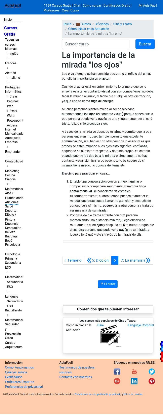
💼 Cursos (83, 24)
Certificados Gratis (117, 5)
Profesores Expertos (19, 382)
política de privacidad (108, 394)
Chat (77, 5)
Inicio (8, 20)
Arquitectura (14, 347)
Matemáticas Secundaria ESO (14, 282)
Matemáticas (14, 189)
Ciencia (10, 179)
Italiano (14, 78)
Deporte (10, 211)
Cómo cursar (92, 5)
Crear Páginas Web (12, 101)
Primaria (11, 258)
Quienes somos (16, 372)
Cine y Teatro (122, 24)
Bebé (8, 240)
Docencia (11, 224)
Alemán (10, 73)
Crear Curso (70, 10)
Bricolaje (11, 236)
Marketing (12, 171)
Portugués (12, 87)
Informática (13, 91)
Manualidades (15, 134)
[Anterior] (97, 260)
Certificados (13, 377)
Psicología (12, 244)
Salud (9, 206)
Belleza (10, 232)
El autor (108, 284)
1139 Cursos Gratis (58, 5)
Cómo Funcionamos (19, 367)
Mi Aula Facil (148, 5)
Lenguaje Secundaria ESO (14, 301)
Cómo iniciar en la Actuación (88, 29)
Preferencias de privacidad (24, 387)
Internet (10, 129)
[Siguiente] (135, 260)
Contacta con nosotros (75, 377)
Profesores (51, 10)
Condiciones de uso (85, 394)
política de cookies (132, 394)
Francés (10, 63)
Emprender (13, 152)
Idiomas (10, 49)
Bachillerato (13, 310)
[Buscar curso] (95, 44)
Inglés (13, 53)
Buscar (145, 44)
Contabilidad (14, 161)
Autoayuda (12, 138)
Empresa (11, 142)
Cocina (10, 175)
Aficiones (11, 202)
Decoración (13, 228)
